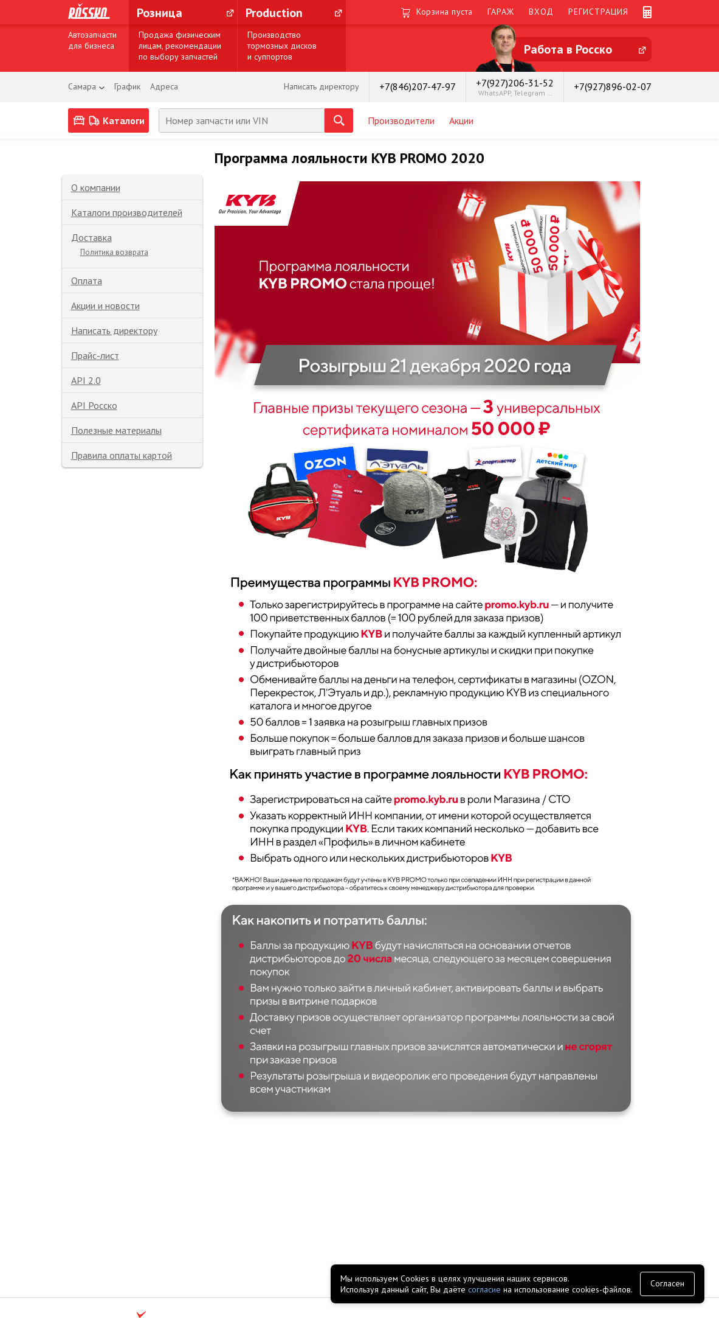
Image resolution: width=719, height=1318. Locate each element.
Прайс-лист (95, 355)
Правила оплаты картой (121, 455)
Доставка (91, 237)
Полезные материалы (116, 430)
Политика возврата (114, 252)
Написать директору (114, 330)
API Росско (94, 405)
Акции (461, 120)
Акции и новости (105, 305)
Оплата (86, 280)
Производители (401, 120)
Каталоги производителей (126, 212)
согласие (484, 1289)
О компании (95, 187)
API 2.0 (86, 380)
